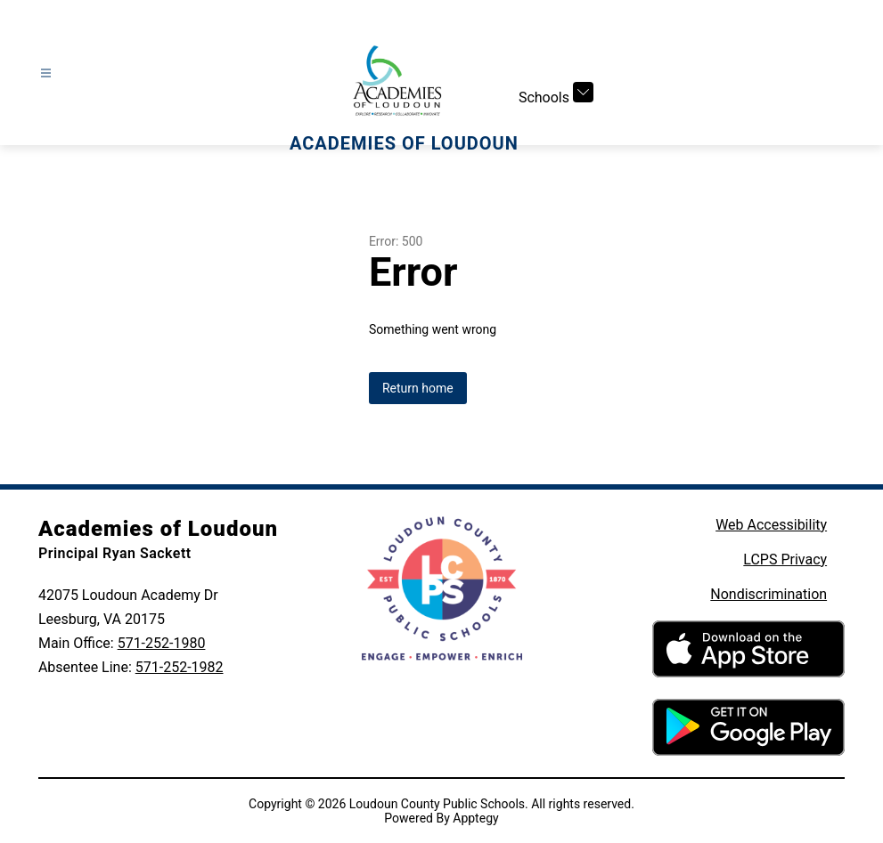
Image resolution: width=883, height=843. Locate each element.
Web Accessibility (771, 524)
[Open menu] (46, 73)
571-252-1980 (162, 643)
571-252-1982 (179, 667)
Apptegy (475, 818)
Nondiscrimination (768, 594)
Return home (418, 388)
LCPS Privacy (785, 559)
